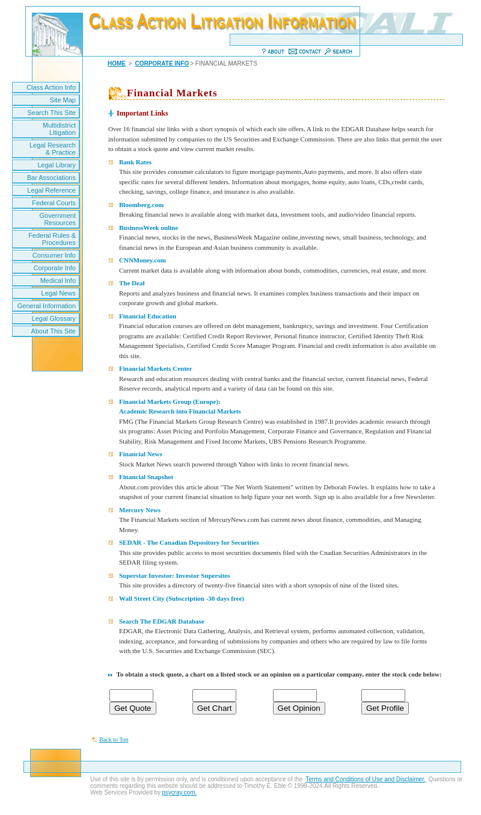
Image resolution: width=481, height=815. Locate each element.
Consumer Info (54, 255)
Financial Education (147, 316)
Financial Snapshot (146, 476)
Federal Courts (54, 202)
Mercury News (140, 509)
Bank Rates (135, 162)
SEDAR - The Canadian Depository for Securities (189, 542)
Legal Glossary (54, 318)
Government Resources (57, 219)
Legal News (58, 293)
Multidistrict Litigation (59, 129)
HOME (117, 63)
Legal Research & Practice (52, 148)
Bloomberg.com (141, 204)
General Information (46, 305)
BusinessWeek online (148, 227)
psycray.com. (179, 792)
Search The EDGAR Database (161, 621)
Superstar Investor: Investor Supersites (174, 575)
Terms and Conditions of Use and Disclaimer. (365, 779)
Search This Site (51, 112)
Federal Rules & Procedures (52, 239)
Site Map (63, 100)
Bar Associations (51, 177)
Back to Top (114, 739)
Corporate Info (55, 267)
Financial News (140, 453)
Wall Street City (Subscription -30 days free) (181, 598)
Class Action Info (51, 87)
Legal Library (56, 165)
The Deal (131, 283)
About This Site (53, 331)
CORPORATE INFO (162, 63)
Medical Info (58, 280)
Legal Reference (51, 190)
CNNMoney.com (142, 260)
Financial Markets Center (155, 368)
